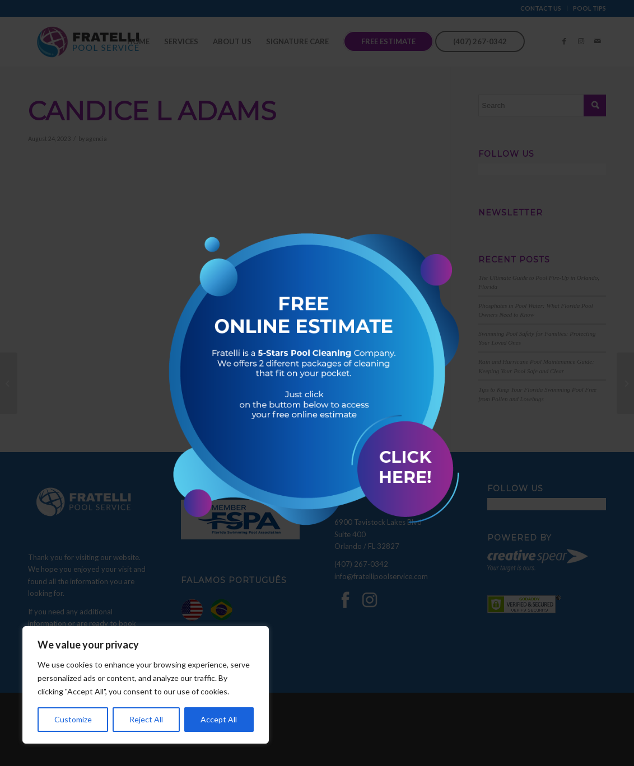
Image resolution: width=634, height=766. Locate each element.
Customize (73, 719)
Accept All (219, 719)
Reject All (146, 719)
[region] (145, 685)
